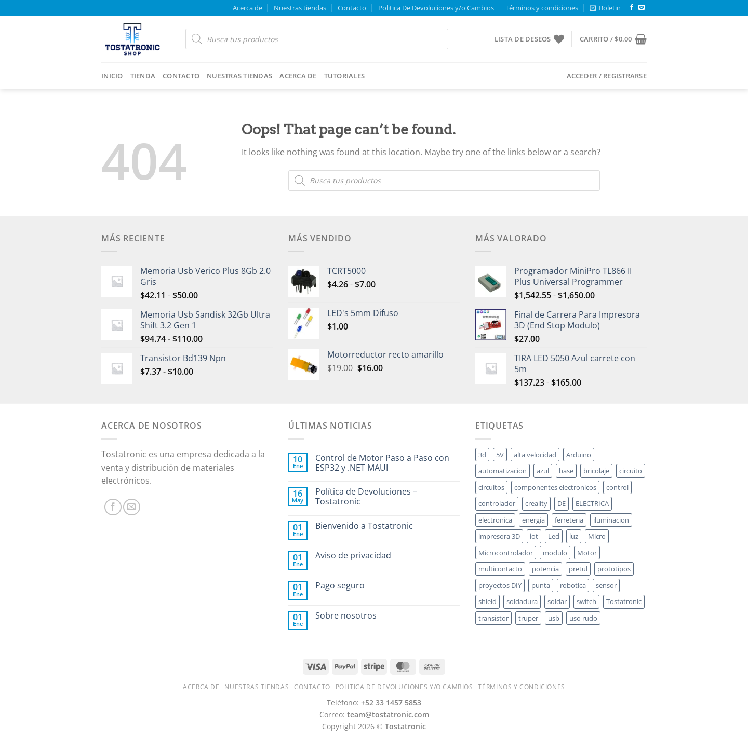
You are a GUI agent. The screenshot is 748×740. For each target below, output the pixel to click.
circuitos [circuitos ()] (491, 487)
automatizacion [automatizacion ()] (502, 470)
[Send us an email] (641, 7)
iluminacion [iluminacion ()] (611, 520)
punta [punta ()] (540, 585)
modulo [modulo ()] (555, 552)
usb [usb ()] (553, 618)
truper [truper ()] (528, 618)
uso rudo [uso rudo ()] (583, 618)
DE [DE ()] (561, 503)
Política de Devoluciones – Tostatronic (366, 496)
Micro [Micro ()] (597, 536)
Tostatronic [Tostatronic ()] (624, 601)
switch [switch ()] (586, 601)
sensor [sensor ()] (606, 585)
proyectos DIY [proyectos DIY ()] (500, 585)
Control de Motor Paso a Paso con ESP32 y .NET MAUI (382, 463)
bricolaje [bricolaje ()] (596, 470)
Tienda (143, 75)
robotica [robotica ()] (573, 585)
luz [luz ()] (573, 536)
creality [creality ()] (536, 503)
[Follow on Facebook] (632, 7)
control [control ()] (617, 487)
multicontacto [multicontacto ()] (500, 568)
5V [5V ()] (500, 454)
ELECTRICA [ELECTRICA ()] (592, 503)
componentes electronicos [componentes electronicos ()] (555, 487)
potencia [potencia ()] (545, 568)
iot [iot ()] (534, 536)
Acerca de (247, 7)
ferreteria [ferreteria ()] (569, 520)
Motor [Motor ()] (587, 552)
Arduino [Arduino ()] (578, 454)
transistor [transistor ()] (493, 618)
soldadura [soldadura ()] (522, 601)
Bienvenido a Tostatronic (364, 526)
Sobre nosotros (346, 616)
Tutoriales (344, 75)
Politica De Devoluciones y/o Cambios (436, 7)
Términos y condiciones (541, 7)
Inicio (112, 75)
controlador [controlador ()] (496, 503)
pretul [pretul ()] (578, 568)
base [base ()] (566, 470)
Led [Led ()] (553, 536)
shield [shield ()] (487, 601)
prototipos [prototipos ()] (614, 568)
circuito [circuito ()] (630, 470)
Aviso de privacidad (353, 555)
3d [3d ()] (482, 454)
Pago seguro (340, 586)
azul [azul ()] (543, 470)
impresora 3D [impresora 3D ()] (499, 536)
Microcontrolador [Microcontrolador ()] (505, 552)
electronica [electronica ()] (495, 520)
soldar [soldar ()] (557, 601)
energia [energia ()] (533, 520)
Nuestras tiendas (300, 7)
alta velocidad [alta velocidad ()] (535, 454)
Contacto (352, 7)
